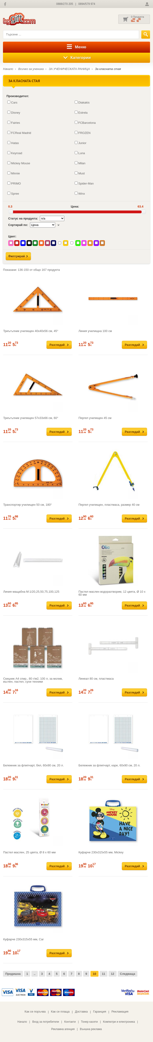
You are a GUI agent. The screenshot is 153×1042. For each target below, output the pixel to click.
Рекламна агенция (62, 1029)
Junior (80, 143)
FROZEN (82, 133)
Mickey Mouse (18, 163)
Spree (13, 193)
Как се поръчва (35, 1011)
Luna (80, 153)
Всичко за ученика (31, 69)
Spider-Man (84, 183)
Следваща (127, 974)
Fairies (13, 122)
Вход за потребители (45, 1021)
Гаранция (99, 1011)
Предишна (13, 974)
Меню (76, 47)
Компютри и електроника (119, 1021)
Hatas (13, 143)
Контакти (70, 1021)
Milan (80, 163)
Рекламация (120, 1011)
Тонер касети (89, 1021)
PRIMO (14, 183)
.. (34, 974)
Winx (80, 193)
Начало (8, 69)
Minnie (13, 173)
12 (112, 974)
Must (80, 173)
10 (94, 974)
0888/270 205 (64, 4)
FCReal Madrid (19, 133)
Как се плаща (60, 1011)
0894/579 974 (86, 4)
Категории (76, 58)
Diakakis (82, 102)
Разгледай (57, 344)
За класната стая (108, 69)
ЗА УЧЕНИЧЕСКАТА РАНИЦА (69, 69)
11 (103, 974)
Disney (13, 112)
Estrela (81, 112)
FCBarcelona (85, 122)
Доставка (81, 1011)
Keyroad (14, 153)
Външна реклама (91, 1029)
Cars (12, 102)
